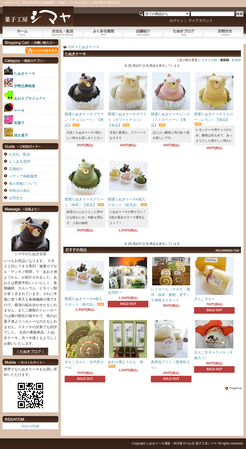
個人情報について (23, 183)
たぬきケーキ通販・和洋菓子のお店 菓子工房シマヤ (181, 443)
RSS (25, 426)
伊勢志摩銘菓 (24, 86)
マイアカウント (200, 21)
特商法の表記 (19, 191)
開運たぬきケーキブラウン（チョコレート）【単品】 (84, 119)
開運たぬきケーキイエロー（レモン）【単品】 (213, 118)
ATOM (34, 426)
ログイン (176, 21)
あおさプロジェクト (30, 98)
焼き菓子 (21, 135)
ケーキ (19, 111)
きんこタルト (204, 299)
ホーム (23, 32)
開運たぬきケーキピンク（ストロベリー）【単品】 (170, 119)
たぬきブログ (183, 32)
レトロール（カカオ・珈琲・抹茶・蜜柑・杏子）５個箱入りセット (170, 294)
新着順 (236, 60)
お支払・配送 (63, 32)
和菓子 (19, 123)
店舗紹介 (143, 32)
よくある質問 (103, 32)
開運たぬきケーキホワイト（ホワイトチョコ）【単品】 (127, 119)
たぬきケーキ (89, 47)
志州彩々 (115, 292)
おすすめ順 (209, 60)
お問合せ (223, 32)
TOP (70, 47)
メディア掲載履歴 (23, 176)
